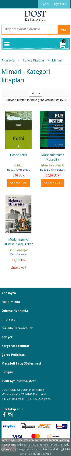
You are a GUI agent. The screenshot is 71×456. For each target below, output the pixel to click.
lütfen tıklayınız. (42, 453)
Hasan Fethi (18, 155)
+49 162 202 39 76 (38, 399)
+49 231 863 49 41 (13, 399)
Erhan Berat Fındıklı (53, 165)
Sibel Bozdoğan (18, 250)
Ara (63, 30)
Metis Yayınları (18, 254)
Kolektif (18, 165)
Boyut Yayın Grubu (18, 169)
